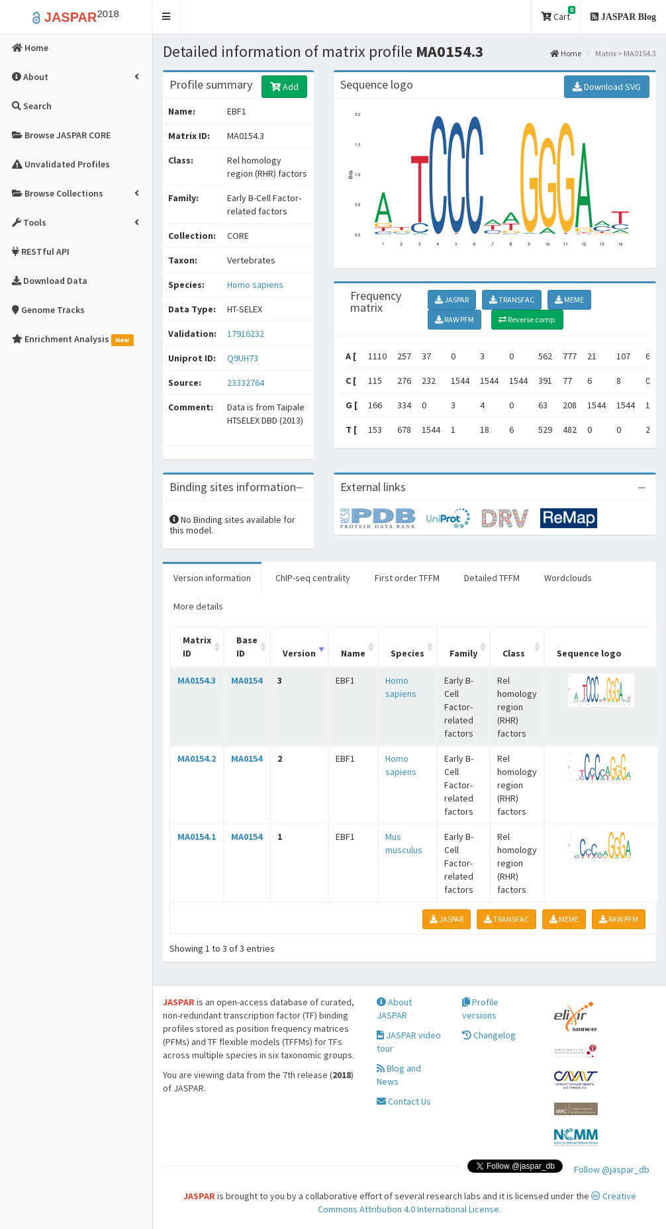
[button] (166, 17)
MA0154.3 (196, 680)
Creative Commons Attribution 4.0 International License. (477, 1202)
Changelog (489, 1035)
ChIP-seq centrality (312, 578)
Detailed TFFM (492, 578)
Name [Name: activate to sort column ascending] (353, 653)
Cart (558, 14)
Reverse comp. (527, 319)
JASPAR (452, 299)
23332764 (245, 382)
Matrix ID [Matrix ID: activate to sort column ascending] (197, 646)
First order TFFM (407, 578)
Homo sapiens (255, 285)
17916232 (245, 334)
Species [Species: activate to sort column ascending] (407, 653)
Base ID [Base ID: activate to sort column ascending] (247, 646)
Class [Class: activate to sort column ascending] (513, 653)
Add (284, 87)
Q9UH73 (243, 358)
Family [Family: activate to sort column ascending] (463, 653)
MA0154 (246, 680)
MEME (569, 299)
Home (565, 53)
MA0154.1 (196, 836)
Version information (212, 578)
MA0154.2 (196, 758)
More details (198, 606)
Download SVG (607, 87)
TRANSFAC (511, 299)
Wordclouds (568, 578)
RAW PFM (454, 319)
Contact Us (404, 1101)
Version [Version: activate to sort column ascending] (299, 653)
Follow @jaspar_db (611, 1169)
